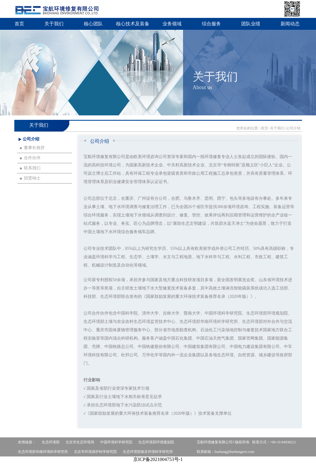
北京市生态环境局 (80, 442)
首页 (19, 23)
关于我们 (53, 23)
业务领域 (172, 23)
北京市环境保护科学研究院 (95, 452)
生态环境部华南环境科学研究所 (43, 452)
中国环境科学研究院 (116, 442)
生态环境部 (51, 442)
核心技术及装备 (132, 23)
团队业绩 (250, 23)
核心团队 (93, 23)
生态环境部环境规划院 (156, 442)
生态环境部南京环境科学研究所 (148, 452)
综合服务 (211, 23)
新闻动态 (290, 23)
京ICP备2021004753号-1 (158, 459)
